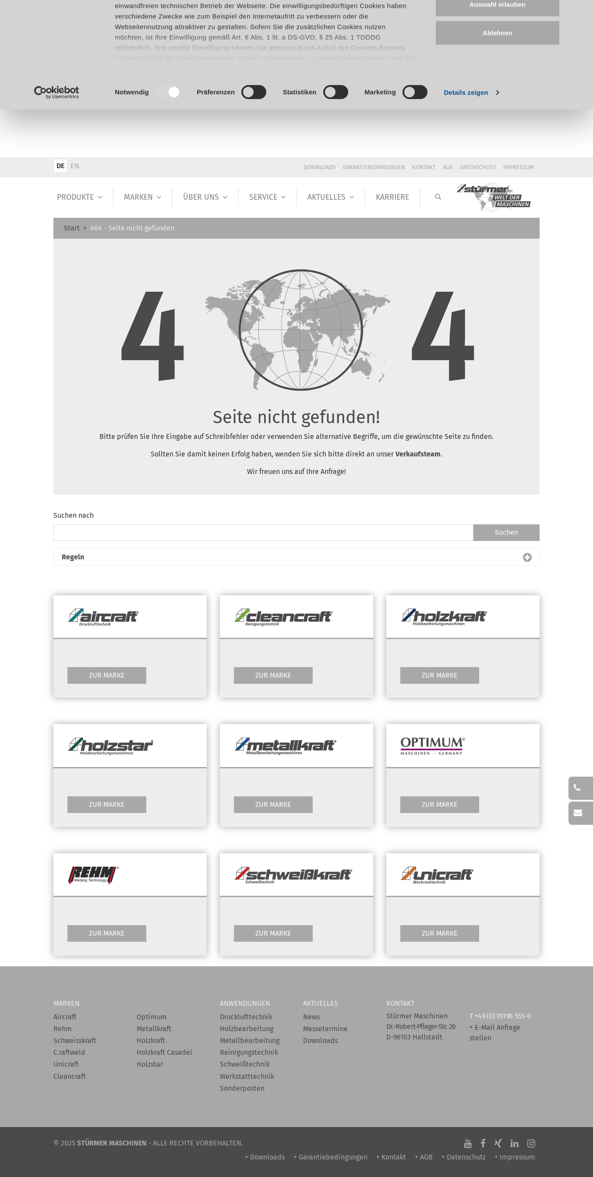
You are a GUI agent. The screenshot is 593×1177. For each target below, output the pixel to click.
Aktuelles (326, 197)
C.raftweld (69, 1052)
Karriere (392, 197)
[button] (296, 557)
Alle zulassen (497, 23)
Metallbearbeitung (249, 1040)
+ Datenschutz (463, 1157)
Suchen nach (73, 515)
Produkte (75, 197)
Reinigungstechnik (249, 1052)
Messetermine (325, 1029)
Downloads (319, 167)
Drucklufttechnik (246, 1017)
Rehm (62, 1029)
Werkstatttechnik (247, 1076)
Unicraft (66, 1064)
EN (75, 166)
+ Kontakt (391, 1157)
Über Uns (201, 197)
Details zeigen (466, 140)
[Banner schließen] (579, 14)
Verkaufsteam (418, 454)
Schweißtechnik (245, 1064)
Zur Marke (107, 675)
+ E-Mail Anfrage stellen (494, 1032)
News (311, 1017)
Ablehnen (497, 80)
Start (72, 228)
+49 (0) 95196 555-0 (502, 1016)
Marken (138, 197)
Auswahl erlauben (497, 52)
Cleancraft (69, 1076)
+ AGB (424, 1157)
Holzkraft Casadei (164, 1052)
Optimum (152, 1017)
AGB (448, 167)
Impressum (518, 167)
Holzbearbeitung (246, 1029)
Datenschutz (478, 167)
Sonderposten (242, 1088)
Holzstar (150, 1064)
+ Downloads (265, 1157)
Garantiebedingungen (373, 167)
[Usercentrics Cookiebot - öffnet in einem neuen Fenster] (56, 140)
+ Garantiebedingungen (330, 1157)
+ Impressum (514, 1157)
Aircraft (65, 1017)
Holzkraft (151, 1040)
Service (263, 197)
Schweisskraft (74, 1040)
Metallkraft (154, 1029)
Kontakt (424, 167)
